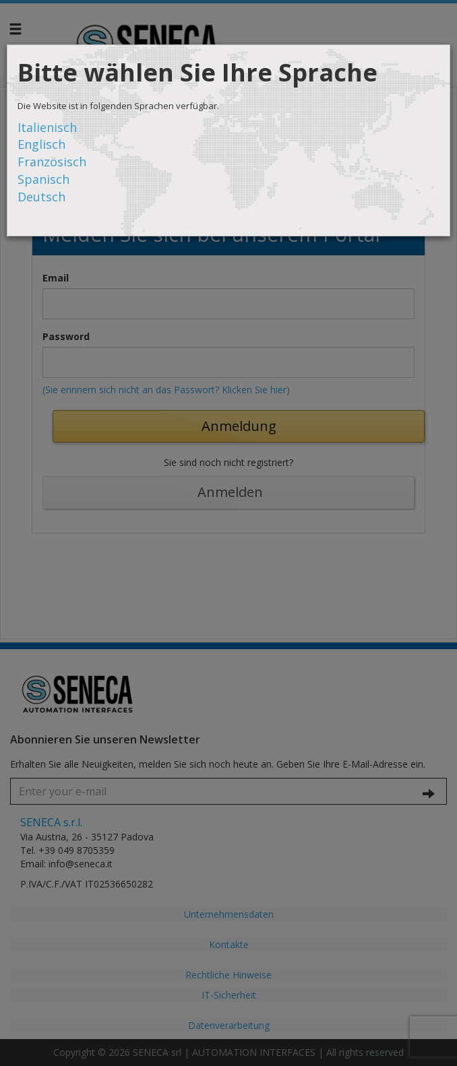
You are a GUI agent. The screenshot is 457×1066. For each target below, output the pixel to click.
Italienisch (47, 127)
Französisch (52, 162)
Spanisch (43, 179)
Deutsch (41, 197)
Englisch (41, 144)
